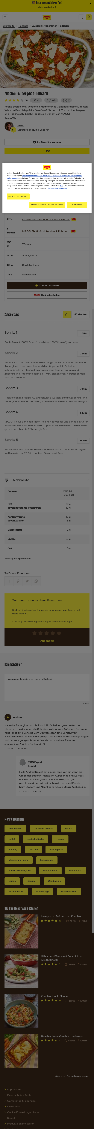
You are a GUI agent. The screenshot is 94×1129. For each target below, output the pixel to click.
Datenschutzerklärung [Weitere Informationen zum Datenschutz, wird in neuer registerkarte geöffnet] (57, 188)
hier (61, 186)
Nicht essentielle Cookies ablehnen (47, 205)
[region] (47, 188)
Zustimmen (77, 205)
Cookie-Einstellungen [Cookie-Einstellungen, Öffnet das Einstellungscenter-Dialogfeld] (18, 196)
